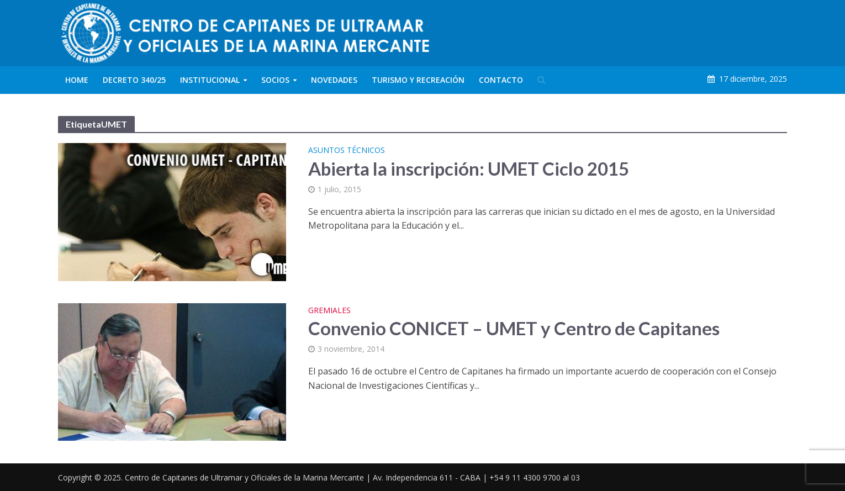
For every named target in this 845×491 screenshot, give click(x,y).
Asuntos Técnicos (346, 150)
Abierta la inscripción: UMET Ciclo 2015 (468, 168)
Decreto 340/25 (134, 80)
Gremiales (329, 311)
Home (76, 80)
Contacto (501, 80)
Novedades (334, 80)
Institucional (210, 80)
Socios (275, 80)
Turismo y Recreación (418, 80)
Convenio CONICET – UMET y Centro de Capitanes (514, 328)
